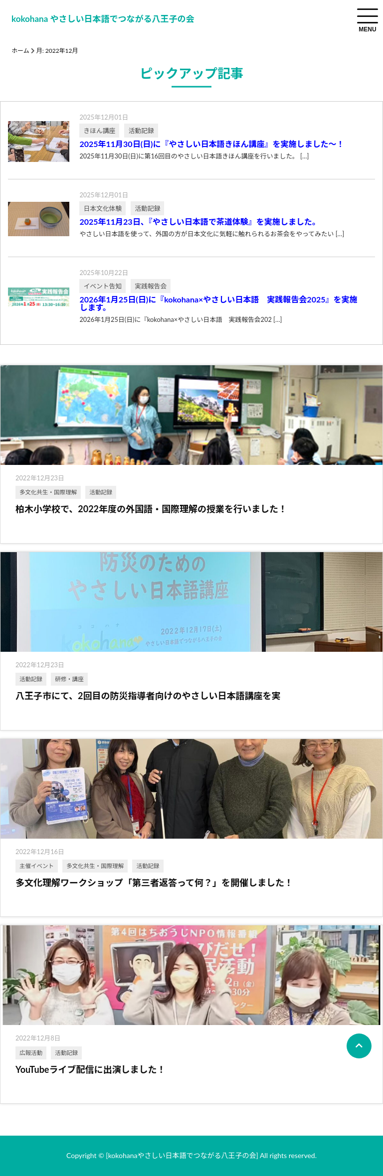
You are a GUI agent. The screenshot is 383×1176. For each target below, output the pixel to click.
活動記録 (100, 492)
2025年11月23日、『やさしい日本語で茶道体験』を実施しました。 (199, 222)
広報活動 (30, 1052)
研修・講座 (69, 679)
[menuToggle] (367, 15)
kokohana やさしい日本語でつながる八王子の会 (102, 18)
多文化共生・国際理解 (48, 492)
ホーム (20, 50)
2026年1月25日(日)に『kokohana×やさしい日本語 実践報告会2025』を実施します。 (218, 303)
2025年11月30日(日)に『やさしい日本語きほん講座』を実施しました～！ (211, 144)
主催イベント (36, 866)
